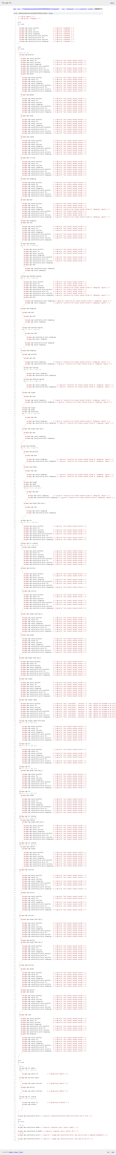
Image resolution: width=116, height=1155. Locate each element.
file (50, 13)
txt (108, 1152)
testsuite (70, 9)
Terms (21, 1152)
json (112, 1152)
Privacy (16, 1152)
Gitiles (11, 1152)
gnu (14, 9)
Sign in (112, 3)
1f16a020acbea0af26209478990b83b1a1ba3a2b (40, 9)
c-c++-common (81, 9)
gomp (90, 9)
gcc (19, 9)
